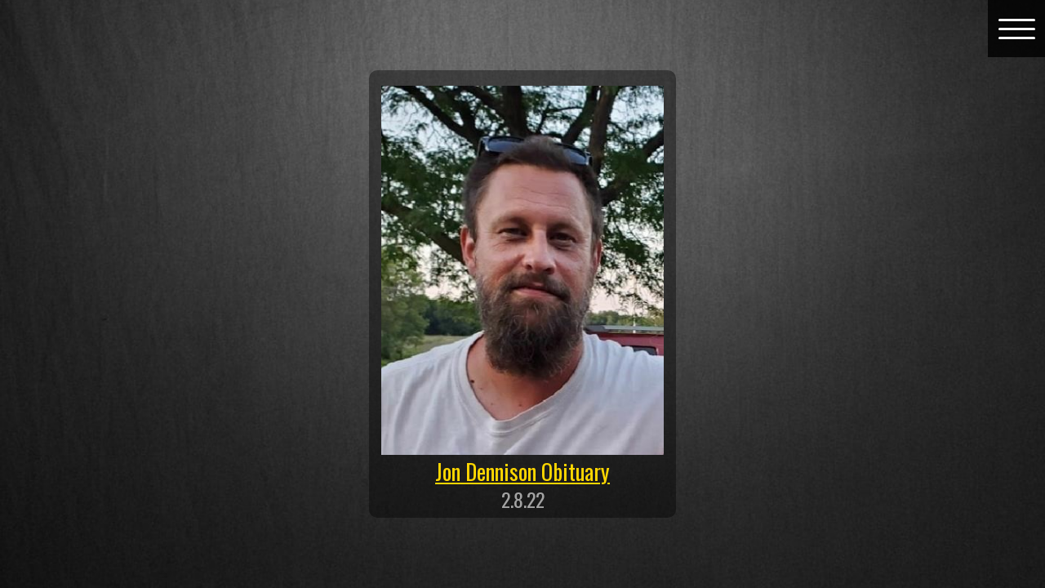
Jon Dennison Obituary (522, 471)
